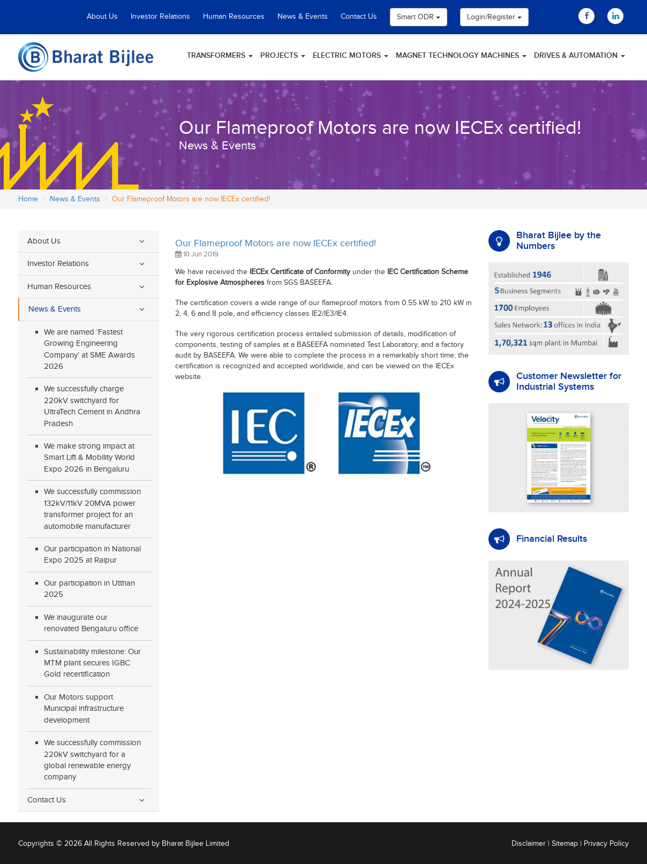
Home (28, 199)
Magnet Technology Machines (461, 55)
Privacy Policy (606, 843)
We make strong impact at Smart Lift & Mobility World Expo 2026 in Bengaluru (89, 458)
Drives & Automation (579, 55)
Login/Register (494, 17)
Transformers (220, 55)
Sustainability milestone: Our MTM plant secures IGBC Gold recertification (92, 663)
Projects (282, 55)
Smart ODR (418, 17)
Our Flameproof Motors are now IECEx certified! (275, 243)
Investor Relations (160, 16)
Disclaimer (528, 843)
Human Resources (234, 16)
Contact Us (359, 16)
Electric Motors (350, 55)
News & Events (302, 16)
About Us (102, 16)
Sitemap (565, 843)
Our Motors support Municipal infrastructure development (84, 709)
